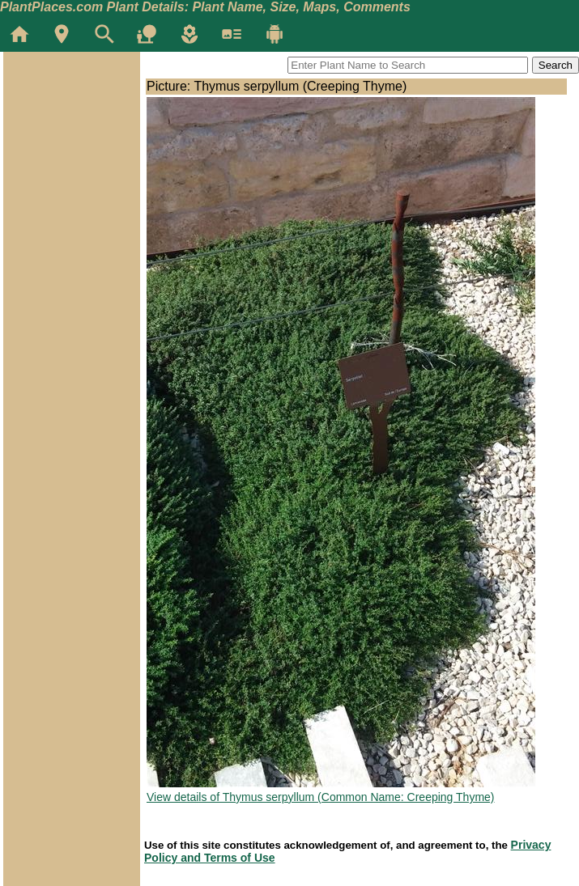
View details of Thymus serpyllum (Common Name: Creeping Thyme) (321, 797)
